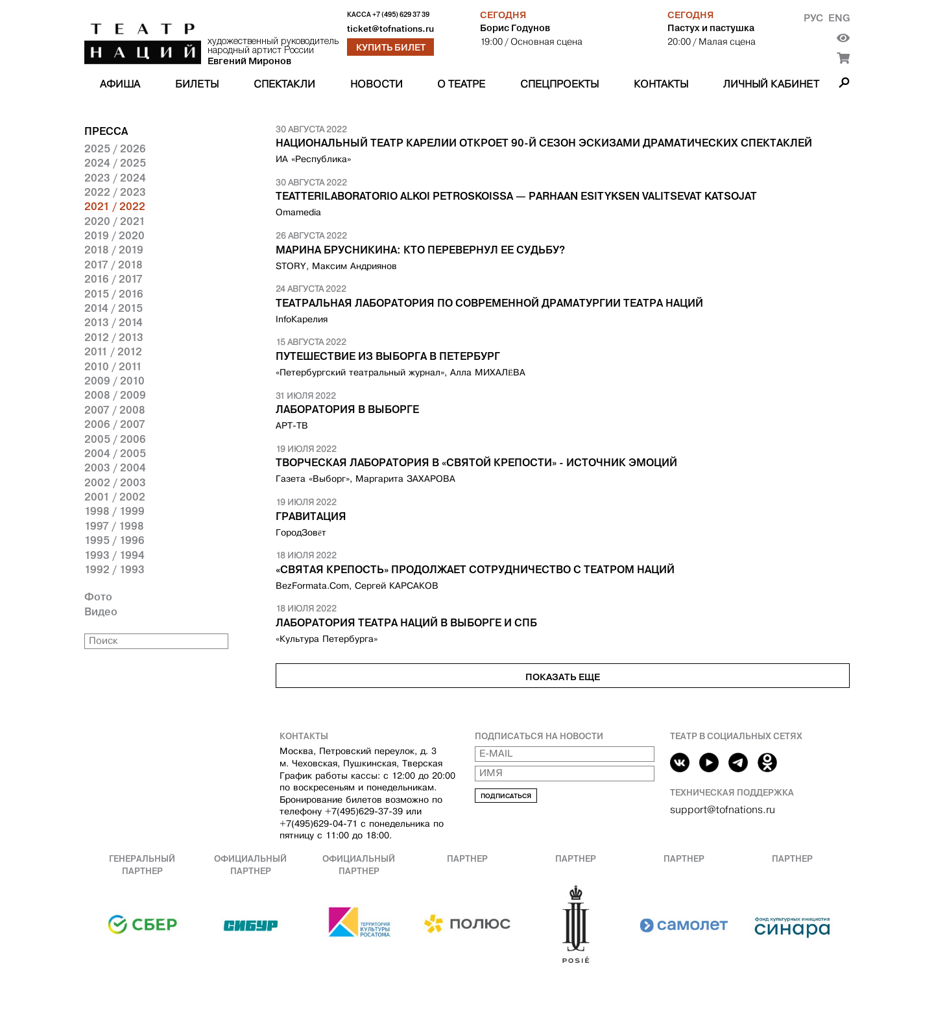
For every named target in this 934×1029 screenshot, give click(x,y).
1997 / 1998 (114, 525)
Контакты (661, 84)
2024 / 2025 (115, 162)
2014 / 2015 (113, 308)
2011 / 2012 (113, 351)
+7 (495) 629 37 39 (400, 14)
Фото (98, 596)
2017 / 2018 (113, 264)
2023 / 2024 (115, 177)
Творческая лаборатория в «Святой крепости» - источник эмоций (476, 462)
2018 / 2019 (113, 249)
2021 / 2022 (114, 206)
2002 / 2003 (115, 482)
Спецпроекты (559, 84)
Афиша (120, 84)
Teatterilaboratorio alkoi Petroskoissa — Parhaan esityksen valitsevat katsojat (516, 195)
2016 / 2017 (113, 278)
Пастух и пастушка (710, 28)
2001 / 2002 (114, 496)
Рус (813, 18)
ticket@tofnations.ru (390, 28)
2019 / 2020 (114, 235)
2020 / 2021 (114, 221)
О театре (461, 84)
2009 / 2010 (114, 380)
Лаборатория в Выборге (347, 409)
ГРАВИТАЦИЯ (311, 516)
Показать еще (562, 677)
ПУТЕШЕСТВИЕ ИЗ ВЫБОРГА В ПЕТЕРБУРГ (388, 355)
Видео (100, 611)
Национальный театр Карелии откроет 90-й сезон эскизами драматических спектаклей (544, 142)
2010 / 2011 (113, 366)
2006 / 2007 (114, 424)
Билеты (197, 84)
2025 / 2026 (115, 148)
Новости (376, 84)
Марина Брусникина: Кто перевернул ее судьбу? (420, 249)
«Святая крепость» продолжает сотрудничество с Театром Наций (475, 569)
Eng (839, 18)
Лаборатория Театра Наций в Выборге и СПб (406, 622)
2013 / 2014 (113, 322)
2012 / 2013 (113, 337)
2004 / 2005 (115, 453)
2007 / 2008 (114, 409)
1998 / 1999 (114, 510)
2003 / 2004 (115, 467)
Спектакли (284, 84)
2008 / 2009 (115, 394)
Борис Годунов (515, 28)
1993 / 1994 (114, 555)
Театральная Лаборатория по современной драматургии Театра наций (489, 302)
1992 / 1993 (114, 569)
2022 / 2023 (115, 191)
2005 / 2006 (115, 438)
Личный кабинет (771, 84)
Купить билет (390, 47)
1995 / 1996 (114, 540)
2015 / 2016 (113, 293)
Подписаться (506, 796)
